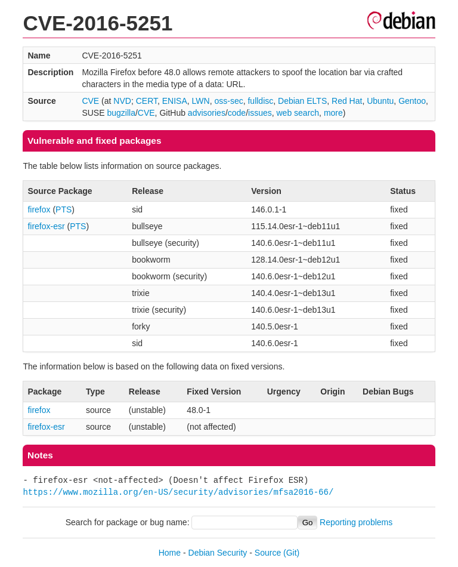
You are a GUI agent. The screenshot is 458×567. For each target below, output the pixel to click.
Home (170, 552)
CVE (90, 101)
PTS (63, 209)
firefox (38, 209)
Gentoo (412, 101)
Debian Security (217, 552)
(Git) (291, 552)
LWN (201, 101)
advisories (206, 113)
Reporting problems (356, 522)
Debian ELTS (302, 101)
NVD (122, 101)
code (237, 113)
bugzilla (121, 113)
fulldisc (260, 101)
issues (260, 113)
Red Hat (347, 101)
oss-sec (228, 101)
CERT (146, 101)
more (333, 113)
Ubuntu (380, 101)
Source (268, 552)
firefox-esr (45, 226)
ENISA (174, 101)
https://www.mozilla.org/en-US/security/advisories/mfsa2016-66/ (178, 492)
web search (298, 113)
